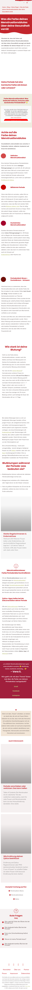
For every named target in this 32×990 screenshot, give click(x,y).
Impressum (14, 973)
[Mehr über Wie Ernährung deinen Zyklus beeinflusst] (27, 879)
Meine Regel (15, 7)
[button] (26, 3)
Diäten (13, 450)
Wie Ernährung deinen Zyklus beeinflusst (13, 857)
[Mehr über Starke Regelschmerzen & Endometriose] (27, 555)
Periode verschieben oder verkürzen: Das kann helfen (15, 787)
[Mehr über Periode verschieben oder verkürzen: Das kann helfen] (27, 809)
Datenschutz (25, 973)
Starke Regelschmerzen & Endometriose (15, 535)
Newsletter (7, 970)
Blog (8, 7)
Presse (4, 973)
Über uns (17, 970)
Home (4, 7)
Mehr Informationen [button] (16, 117)
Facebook (16, 691)
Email (16, 686)
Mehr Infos (27, 986)
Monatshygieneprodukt (16, 585)
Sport (4, 453)
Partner (26, 970)
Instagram (16, 695)
